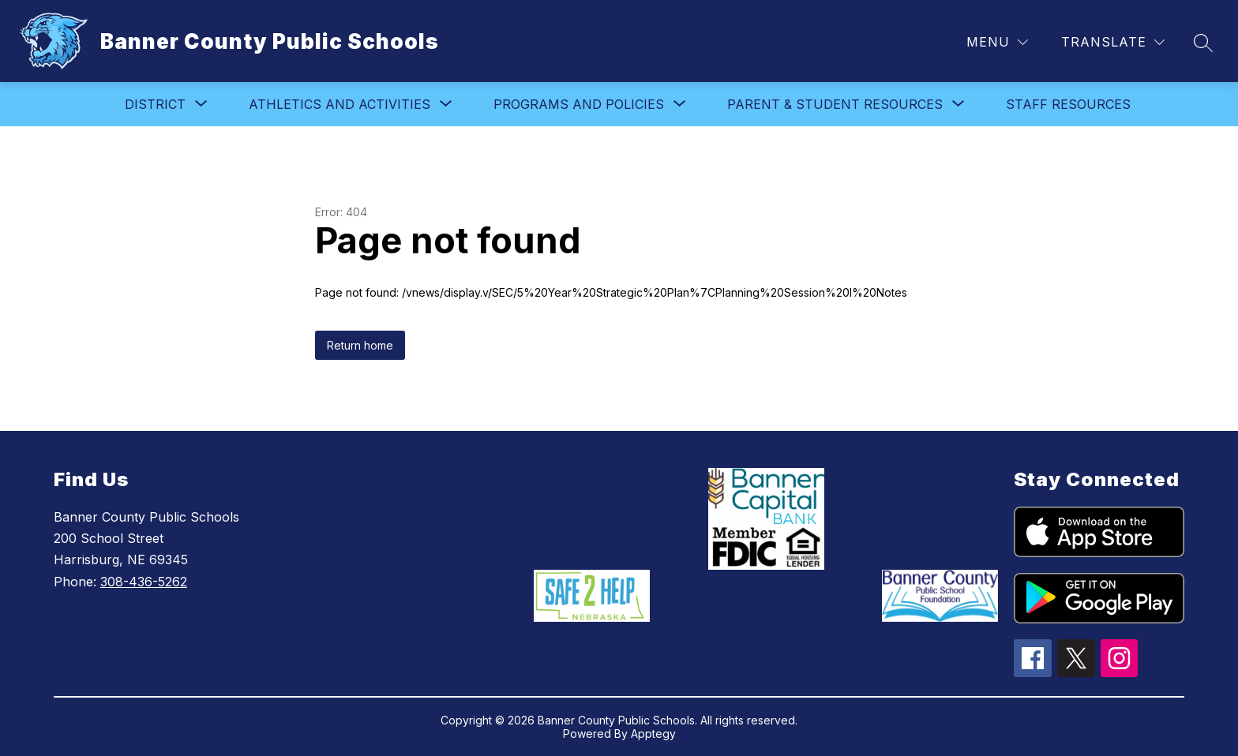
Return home (360, 345)
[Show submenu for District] (155, 104)
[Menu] (997, 42)
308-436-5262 (143, 581)
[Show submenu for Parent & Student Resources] (835, 104)
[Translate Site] (1113, 42)
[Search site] (1203, 42)
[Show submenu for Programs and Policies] (578, 104)
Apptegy (653, 733)
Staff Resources (1068, 104)
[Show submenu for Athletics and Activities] (339, 104)
